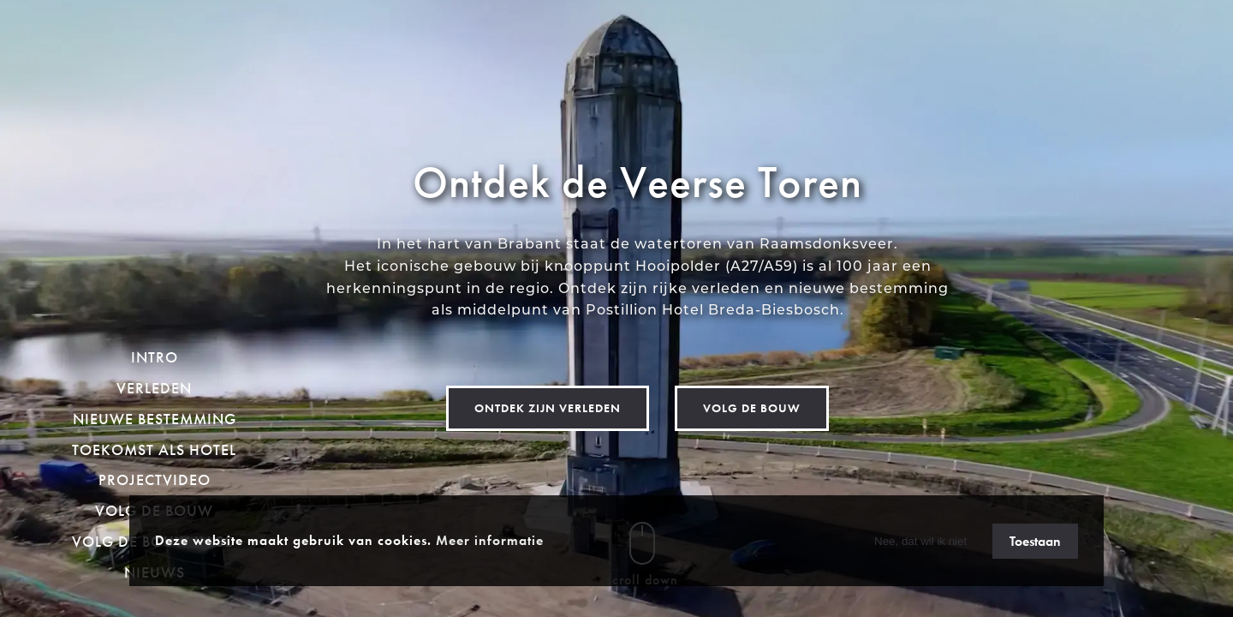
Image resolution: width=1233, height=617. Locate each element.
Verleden (154, 388)
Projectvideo (154, 479)
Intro (154, 357)
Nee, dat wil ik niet (920, 541)
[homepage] (154, 172)
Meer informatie (490, 540)
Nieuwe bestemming (154, 418)
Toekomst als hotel (154, 449)
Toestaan (1035, 541)
